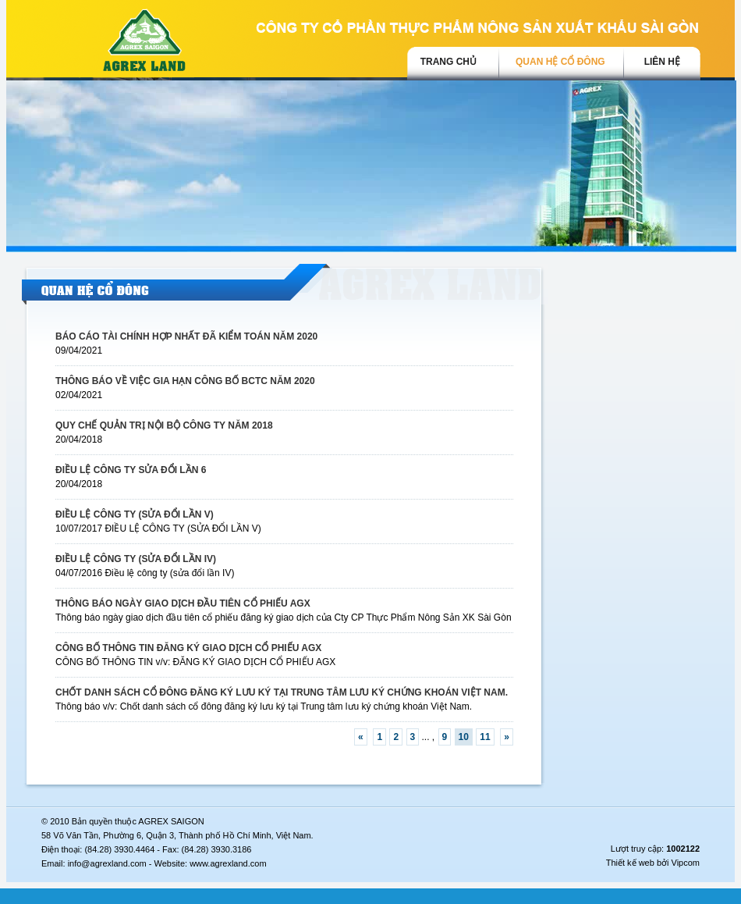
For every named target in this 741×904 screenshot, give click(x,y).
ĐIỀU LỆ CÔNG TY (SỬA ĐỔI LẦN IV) (135, 558)
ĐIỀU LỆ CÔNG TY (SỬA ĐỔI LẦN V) (134, 514)
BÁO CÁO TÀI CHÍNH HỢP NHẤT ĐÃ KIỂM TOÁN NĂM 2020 (186, 336)
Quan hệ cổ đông (560, 61)
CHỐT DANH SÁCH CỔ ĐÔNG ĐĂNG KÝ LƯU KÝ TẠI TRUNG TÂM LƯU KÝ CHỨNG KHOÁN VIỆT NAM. (281, 692)
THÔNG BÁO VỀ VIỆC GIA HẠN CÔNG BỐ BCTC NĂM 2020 (185, 380)
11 (485, 736)
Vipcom (686, 862)
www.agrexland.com (228, 863)
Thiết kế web (630, 862)
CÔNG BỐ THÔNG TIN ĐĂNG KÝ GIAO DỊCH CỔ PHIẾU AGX (188, 647)
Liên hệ (662, 61)
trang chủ (448, 61)
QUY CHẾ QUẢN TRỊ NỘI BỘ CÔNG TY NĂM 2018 (164, 425)
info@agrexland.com (107, 863)
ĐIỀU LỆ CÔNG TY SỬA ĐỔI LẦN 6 (130, 469)
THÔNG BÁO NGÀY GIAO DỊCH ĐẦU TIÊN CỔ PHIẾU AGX (182, 603)
